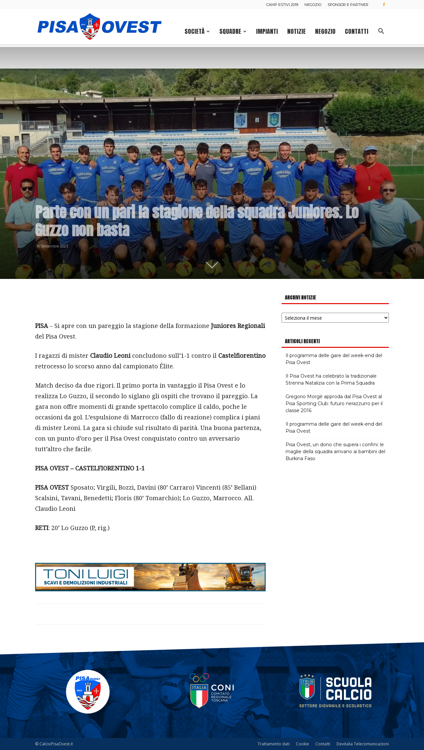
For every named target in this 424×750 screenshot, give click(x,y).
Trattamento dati (274, 744)
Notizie (296, 31)
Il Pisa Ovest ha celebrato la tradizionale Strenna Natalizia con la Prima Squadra (331, 379)
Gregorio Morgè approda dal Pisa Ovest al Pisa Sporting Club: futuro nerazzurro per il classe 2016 (334, 403)
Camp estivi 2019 (282, 4)
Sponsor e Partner (348, 4)
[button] (381, 32)
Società (197, 31)
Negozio (312, 4)
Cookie (302, 744)
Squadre (232, 31)
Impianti (267, 31)
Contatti (356, 31)
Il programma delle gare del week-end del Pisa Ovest (334, 358)
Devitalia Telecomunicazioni (363, 744)
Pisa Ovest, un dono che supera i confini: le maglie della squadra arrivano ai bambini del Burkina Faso (335, 451)
